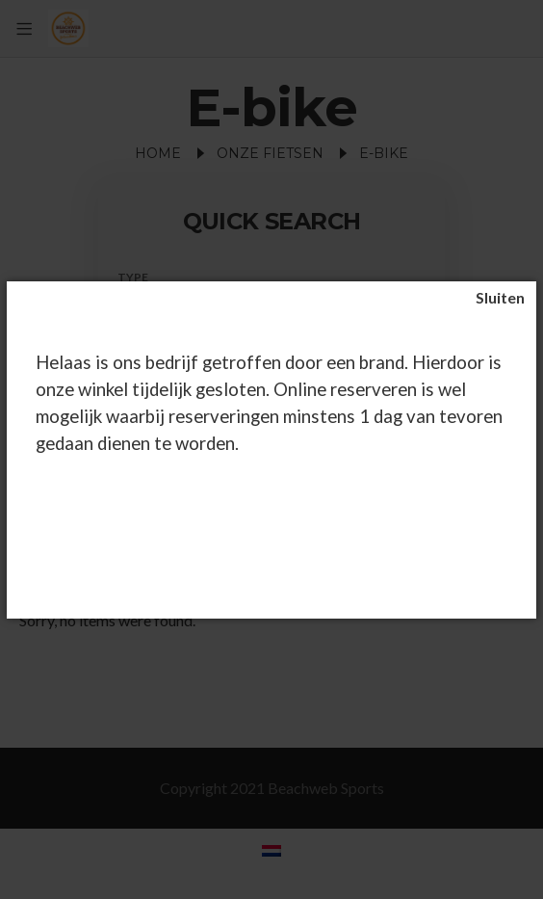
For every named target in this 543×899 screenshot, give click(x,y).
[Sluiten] (500, 297)
